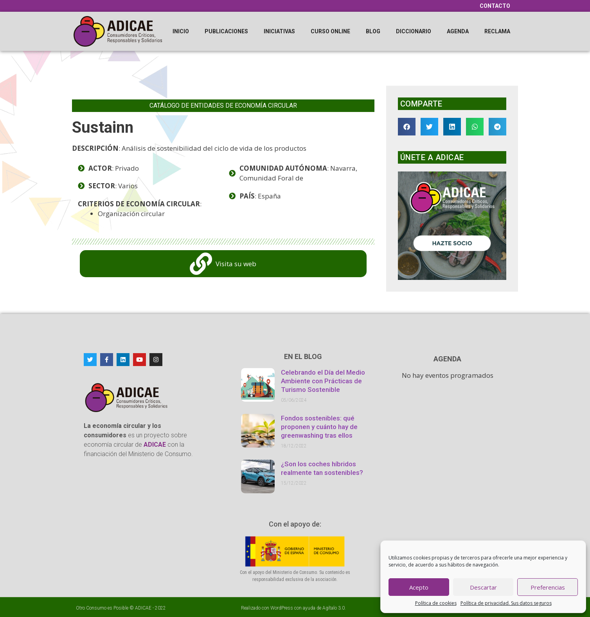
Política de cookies (436, 603)
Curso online (330, 31)
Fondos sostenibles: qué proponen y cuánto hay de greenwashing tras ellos (319, 426)
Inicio (181, 31)
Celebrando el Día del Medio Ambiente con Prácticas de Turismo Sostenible (323, 380)
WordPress (281, 608)
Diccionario (413, 31)
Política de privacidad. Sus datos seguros (506, 603)
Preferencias (548, 587)
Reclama (497, 31)
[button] (407, 126)
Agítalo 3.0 (333, 608)
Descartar (483, 587)
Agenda (458, 31)
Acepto (418, 587)
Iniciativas (279, 31)
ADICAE (143, 608)
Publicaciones (226, 31)
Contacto (495, 6)
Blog (373, 31)
